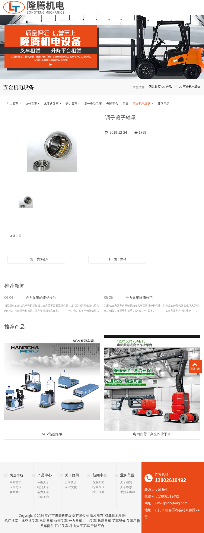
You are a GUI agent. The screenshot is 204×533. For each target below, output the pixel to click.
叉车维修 (126, 487)
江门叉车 (61, 526)
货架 (125, 103)
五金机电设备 (192, 86)
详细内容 (16, 235)
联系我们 (16, 492)
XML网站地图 (115, 515)
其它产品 (163, 103)
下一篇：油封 (117, 259)
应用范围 (16, 487)
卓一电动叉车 (93, 103)
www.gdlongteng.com (171, 503)
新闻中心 (99, 475)
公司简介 (71, 482)
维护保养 (98, 492)
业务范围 (127, 475)
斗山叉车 (12, 103)
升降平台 (112, 103)
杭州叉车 (31, 103)
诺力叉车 (71, 103)
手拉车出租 (127, 492)
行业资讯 (98, 487)
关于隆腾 (72, 475)
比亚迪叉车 (51, 103)
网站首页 (155, 86)
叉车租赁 (126, 482)
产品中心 (172, 86)
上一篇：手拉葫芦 (36, 259)
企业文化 (71, 487)
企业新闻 (98, 482)
